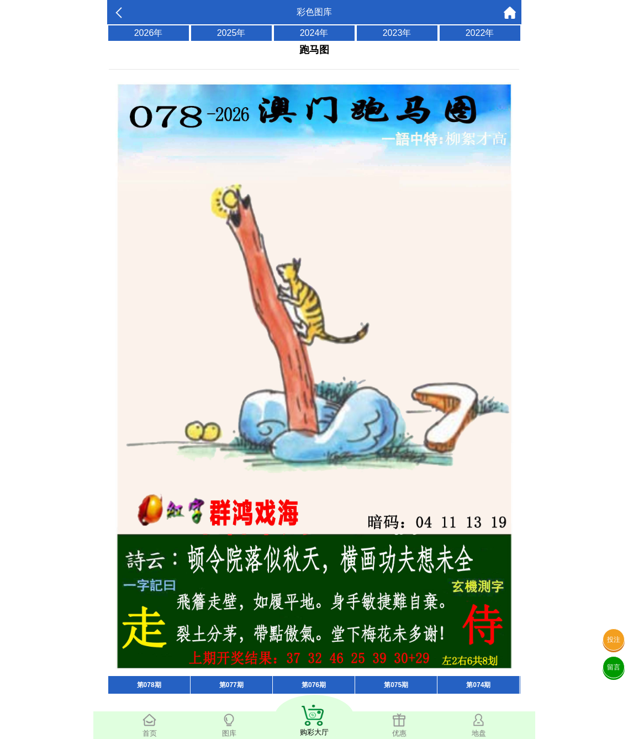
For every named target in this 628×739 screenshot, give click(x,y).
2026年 (148, 33)
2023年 (397, 33)
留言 (613, 667)
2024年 (314, 33)
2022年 (480, 33)
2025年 (231, 33)
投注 (613, 639)
